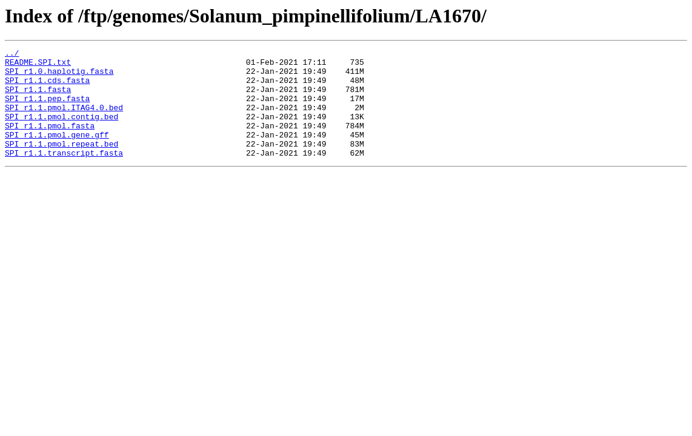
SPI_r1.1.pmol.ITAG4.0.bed (64, 119)
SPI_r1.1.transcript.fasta (64, 174)
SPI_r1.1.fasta (38, 98)
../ (12, 54)
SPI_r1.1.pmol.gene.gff (57, 152)
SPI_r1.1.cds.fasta (47, 87)
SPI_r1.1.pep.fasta (47, 109)
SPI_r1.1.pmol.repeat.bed (61, 163)
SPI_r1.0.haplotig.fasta (59, 76)
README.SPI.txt (38, 65)
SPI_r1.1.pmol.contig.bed (61, 130)
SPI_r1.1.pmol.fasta (50, 141)
